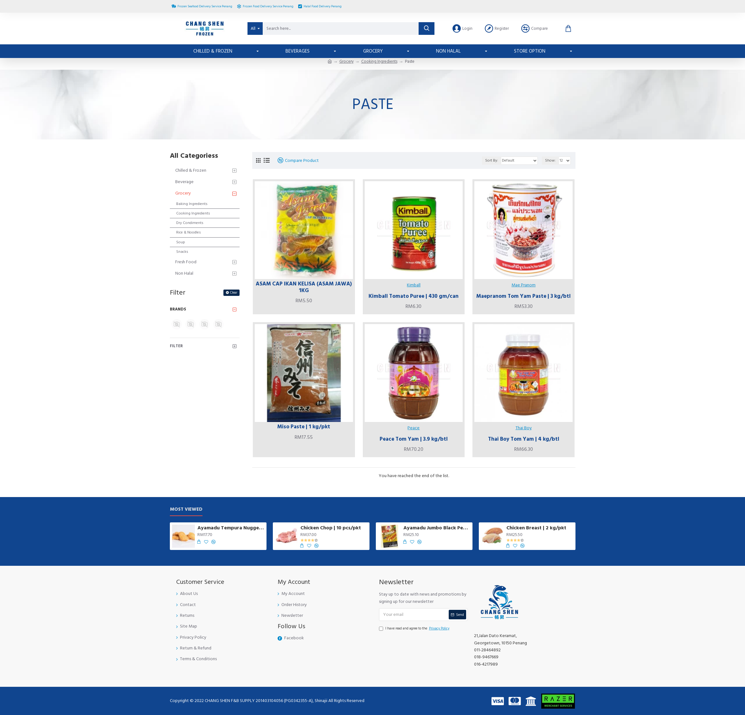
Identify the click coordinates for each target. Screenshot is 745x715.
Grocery (346, 61)
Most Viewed (186, 510)
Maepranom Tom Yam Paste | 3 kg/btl (523, 296)
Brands (178, 309)
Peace (414, 428)
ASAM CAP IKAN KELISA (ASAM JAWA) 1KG (304, 287)
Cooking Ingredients (379, 61)
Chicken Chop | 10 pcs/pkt (330, 528)
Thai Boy (524, 428)
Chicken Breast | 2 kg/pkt (536, 528)
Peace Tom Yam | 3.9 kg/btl (414, 439)
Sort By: (491, 160)
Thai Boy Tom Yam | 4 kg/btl (523, 439)
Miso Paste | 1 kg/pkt (303, 427)
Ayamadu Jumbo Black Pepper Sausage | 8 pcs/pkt (436, 528)
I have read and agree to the (414, 628)
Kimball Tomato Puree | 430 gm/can (414, 296)
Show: (550, 160)
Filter (176, 346)
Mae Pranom (523, 285)
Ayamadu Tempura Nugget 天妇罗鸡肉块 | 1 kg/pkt (230, 528)
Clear (233, 292)
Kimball (414, 285)
